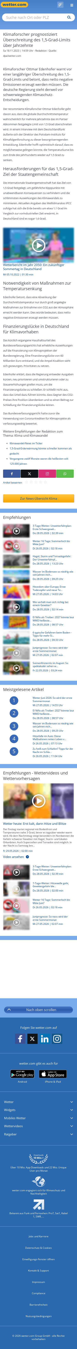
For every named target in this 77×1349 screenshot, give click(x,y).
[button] (38, 1102)
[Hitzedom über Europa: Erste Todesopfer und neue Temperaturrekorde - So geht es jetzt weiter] (37, 593)
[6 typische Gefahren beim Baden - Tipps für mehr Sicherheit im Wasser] (37, 638)
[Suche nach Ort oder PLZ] (38, 17)
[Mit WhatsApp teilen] (65, 474)
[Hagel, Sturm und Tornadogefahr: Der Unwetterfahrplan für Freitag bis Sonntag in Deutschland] (37, 562)
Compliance (38, 1293)
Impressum (38, 1282)
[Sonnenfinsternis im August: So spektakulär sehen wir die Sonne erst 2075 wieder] (37, 669)
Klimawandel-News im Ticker (26, 443)
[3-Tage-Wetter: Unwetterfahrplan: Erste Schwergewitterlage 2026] (37, 532)
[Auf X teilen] (29, 474)
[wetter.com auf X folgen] (32, 1040)
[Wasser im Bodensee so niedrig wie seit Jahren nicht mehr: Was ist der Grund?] (37, 577)
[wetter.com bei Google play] (22, 1076)
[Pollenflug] (60, 5)
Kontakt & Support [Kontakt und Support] (38, 1270)
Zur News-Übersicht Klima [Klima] (38, 498)
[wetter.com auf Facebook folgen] (20, 1039)
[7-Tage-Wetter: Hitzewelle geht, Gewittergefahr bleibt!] (37, 890)
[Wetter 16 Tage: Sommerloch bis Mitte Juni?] (37, 547)
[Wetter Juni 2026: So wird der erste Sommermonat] (37, 702)
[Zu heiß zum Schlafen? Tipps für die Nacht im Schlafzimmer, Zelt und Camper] (37, 753)
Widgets (9, 1110)
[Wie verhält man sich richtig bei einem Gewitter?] (37, 608)
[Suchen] (68, 17)
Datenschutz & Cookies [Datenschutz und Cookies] (38, 1248)
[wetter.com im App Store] (53, 1076)
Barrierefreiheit (38, 1304)
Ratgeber (10, 1134)
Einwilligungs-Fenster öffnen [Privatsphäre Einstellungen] (38, 1259)
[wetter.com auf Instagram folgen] (57, 1039)
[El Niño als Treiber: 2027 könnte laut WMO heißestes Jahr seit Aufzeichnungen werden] (37, 623)
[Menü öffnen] (70, 4)
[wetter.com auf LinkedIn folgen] (45, 1039)
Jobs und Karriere (38, 1236)
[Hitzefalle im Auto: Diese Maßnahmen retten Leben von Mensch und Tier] (37, 741)
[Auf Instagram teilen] (47, 474)
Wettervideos (13, 1126)
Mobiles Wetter (15, 1118)
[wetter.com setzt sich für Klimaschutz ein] (38, 1188)
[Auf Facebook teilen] (12, 474)
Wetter (9, 1102)
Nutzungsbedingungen (39, 1316)
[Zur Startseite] (16, 4)
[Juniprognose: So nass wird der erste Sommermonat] (37, 654)
